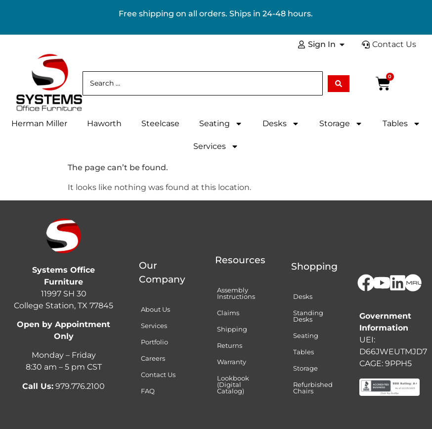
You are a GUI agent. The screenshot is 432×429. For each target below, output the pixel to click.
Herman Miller (39, 123)
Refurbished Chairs (313, 388)
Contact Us (158, 375)
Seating (221, 124)
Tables (402, 124)
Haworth (104, 123)
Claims (228, 313)
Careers (153, 358)
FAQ (148, 391)
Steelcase (160, 123)
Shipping (232, 329)
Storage (341, 124)
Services (216, 146)
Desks (281, 124)
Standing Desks (308, 316)
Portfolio (154, 342)
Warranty (231, 362)
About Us (155, 309)
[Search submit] (338, 83)
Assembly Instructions (236, 293)
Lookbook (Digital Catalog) (233, 384)
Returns (229, 345)
